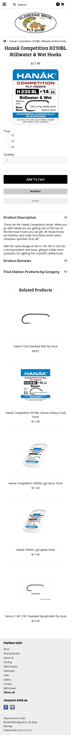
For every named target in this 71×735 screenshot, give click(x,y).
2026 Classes (11, 666)
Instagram (12, 707)
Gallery (7, 679)
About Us (9, 657)
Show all (9, 692)
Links (6, 675)
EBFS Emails (10, 688)
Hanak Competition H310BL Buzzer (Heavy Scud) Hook (35, 415)
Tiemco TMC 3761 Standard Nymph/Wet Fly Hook (35, 616)
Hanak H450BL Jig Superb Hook (35, 549)
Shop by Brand (12, 653)
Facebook (6, 707)
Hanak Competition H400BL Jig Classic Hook (35, 483)
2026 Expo (9, 671)
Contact (8, 684)
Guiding (8, 662)
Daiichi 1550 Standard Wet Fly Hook (36, 346)
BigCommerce (24, 730)
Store (6, 649)
